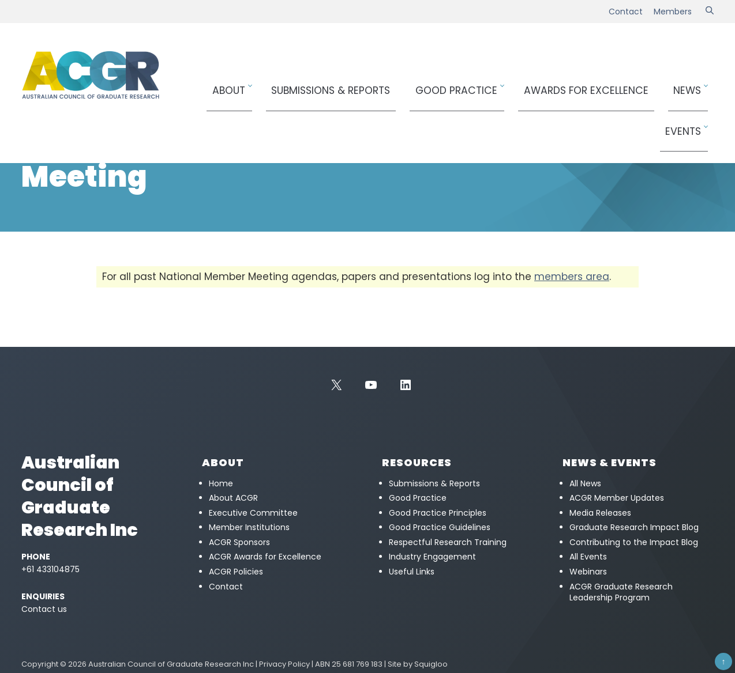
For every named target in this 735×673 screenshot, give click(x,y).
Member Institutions (249, 527)
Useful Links (411, 571)
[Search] (710, 11)
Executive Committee (253, 513)
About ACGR (233, 498)
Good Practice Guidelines (439, 527)
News (640, 84)
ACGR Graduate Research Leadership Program (621, 592)
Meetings (109, 130)
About (270, 84)
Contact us (44, 609)
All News (585, 483)
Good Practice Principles (437, 513)
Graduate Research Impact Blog (634, 527)
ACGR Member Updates (616, 498)
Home (31, 130)
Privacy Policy (284, 664)
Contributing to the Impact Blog (633, 542)
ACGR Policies (236, 571)
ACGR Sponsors (239, 542)
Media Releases (600, 513)
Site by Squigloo (418, 664)
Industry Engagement (432, 556)
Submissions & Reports (355, 84)
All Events (588, 556)
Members (673, 11)
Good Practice (455, 84)
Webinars (588, 571)
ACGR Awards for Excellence (265, 556)
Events (687, 84)
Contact (626, 11)
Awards (562, 84)
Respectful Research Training (448, 542)
